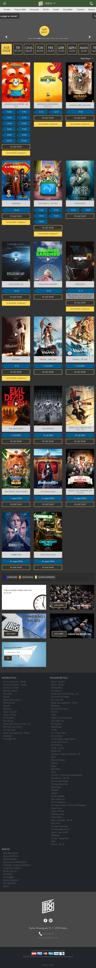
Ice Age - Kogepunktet (59, 838)
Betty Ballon (55, 769)
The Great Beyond (58, 802)
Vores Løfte (7, 693)
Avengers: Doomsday (59, 826)
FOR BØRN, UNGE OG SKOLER (16, 865)
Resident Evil (56, 751)
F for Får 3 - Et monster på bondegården (66, 775)
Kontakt (56, 9)
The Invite (54, 711)
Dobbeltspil (7, 736)
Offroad (54, 763)
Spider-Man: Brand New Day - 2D (16, 723)
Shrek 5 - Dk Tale (58, 844)
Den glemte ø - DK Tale (60, 778)
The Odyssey (8, 720)
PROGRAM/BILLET (10, 853)
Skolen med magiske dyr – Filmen (16, 733)
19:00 (21, 135)
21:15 (74, 291)
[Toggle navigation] (5, 3)
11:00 (21, 112)
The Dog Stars (56, 723)
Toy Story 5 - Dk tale (11, 687)
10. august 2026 (16, 561)
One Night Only (9, 739)
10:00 (7, 112)
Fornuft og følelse (57, 796)
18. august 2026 (48, 561)
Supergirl (6, 705)
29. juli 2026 (80, 435)
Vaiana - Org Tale (10, 711)
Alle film (46, 9)
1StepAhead (68, 956)
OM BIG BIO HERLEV (12, 868)
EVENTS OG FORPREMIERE (14, 862)
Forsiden (7, 9)
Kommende (34, 9)
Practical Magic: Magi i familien (63, 739)
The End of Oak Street (59, 708)
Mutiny (53, 714)
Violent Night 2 (57, 817)
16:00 (7, 129)
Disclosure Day (9, 702)
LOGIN (6, 886)
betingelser (45, 950)
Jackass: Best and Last (11, 699)
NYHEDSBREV (8, 877)
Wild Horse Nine (57, 814)
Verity (53, 772)
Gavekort (80, 9)
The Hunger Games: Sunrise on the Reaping (68, 805)
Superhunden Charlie (59, 742)
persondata (54, 950)
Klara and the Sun (58, 799)
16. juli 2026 (48, 435)
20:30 (10, 210)
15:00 (21, 123)
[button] (6, 37)
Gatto (53, 841)
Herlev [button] (49, 3)
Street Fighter (56, 787)
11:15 (38, 112)
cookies (62, 950)
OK (7, 658)
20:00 (7, 141)
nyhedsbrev (35, 950)
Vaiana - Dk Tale (9, 714)
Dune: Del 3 (55, 823)
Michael (6, 696)
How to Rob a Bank (58, 733)
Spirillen (54, 730)
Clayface (54, 793)
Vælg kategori (85, 58)
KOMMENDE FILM (10, 856)
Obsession (7, 708)
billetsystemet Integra (52, 956)
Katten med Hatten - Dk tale (61, 820)
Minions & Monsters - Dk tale (14, 681)
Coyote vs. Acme (57, 748)
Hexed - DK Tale (57, 811)
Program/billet (20, 9)
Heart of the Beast (58, 760)
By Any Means (57, 736)
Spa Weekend (56, 745)
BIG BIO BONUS (10, 871)
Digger (53, 766)
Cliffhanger (55, 835)
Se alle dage (16, 146)
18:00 (7, 135)
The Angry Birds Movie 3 (60, 829)
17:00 (21, 129)
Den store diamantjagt (59, 781)
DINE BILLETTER (9, 883)
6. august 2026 (48, 498)
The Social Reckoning (59, 784)
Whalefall (54, 790)
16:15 (10, 366)
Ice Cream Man (9, 730)
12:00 (7, 117)
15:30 (53, 216)
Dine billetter (68, 9)
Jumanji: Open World (59, 832)
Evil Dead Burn (8, 717)
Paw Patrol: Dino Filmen (12, 726)
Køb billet (21, 31)
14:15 (53, 112)
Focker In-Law (56, 808)
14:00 (7, 123)
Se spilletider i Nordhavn (16, 153)
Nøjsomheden (56, 726)
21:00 (21, 141)
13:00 (21, 117)
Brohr (53, 757)
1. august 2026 (16, 498)
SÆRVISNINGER (10, 859)
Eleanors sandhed (10, 690)
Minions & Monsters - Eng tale (15, 684)
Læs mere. (59, 605)
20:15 (10, 291)
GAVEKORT (7, 874)
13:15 (38, 216)
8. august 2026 (80, 498)
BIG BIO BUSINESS (10, 880)
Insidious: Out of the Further (61, 717)
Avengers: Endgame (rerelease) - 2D (65, 754)
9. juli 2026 (48, 366)
